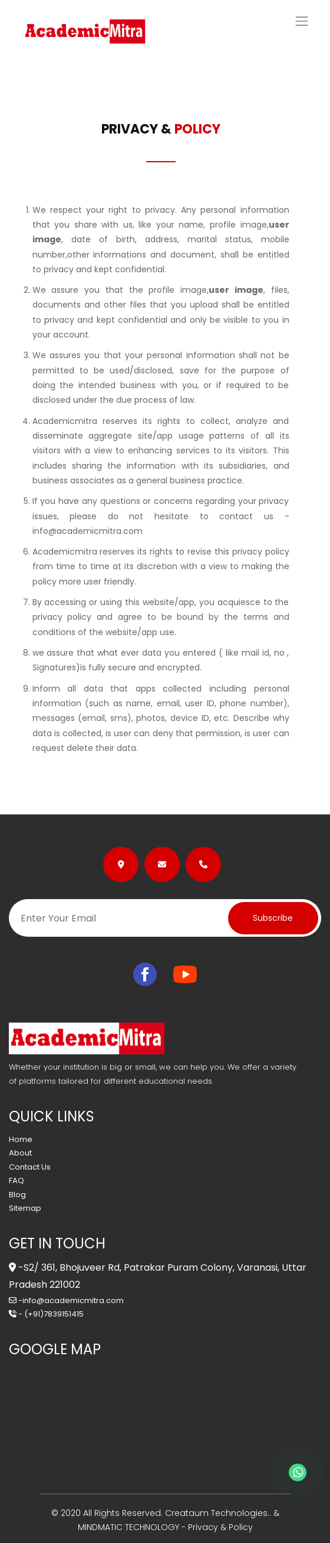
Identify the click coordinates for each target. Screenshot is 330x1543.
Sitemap (25, 1208)
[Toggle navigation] (302, 21)
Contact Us (30, 1167)
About (20, 1152)
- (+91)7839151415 (46, 1314)
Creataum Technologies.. (217, 1513)
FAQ (16, 1180)
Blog (17, 1194)
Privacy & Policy (220, 1527)
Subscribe (273, 918)
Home (20, 1139)
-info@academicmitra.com (66, 1300)
